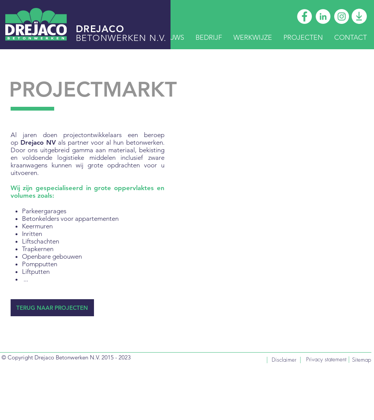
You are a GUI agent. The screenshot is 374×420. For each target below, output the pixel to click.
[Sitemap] (360, 360)
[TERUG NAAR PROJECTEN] (52, 307)
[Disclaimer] (284, 360)
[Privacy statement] (326, 360)
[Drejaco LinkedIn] (323, 16)
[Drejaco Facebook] (304, 16)
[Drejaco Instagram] (341, 16)
